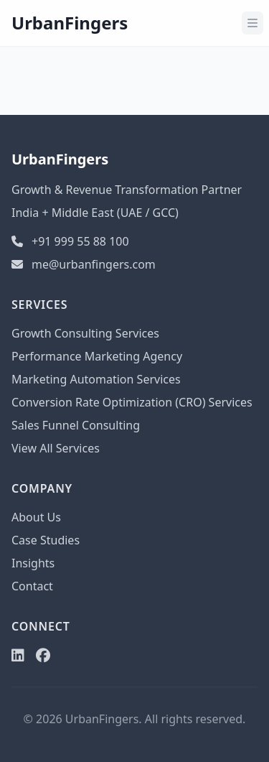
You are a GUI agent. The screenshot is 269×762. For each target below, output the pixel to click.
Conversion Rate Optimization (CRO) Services (132, 402)
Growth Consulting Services (85, 333)
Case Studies (45, 540)
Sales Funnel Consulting (75, 425)
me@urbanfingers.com (83, 264)
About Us (36, 517)
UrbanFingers (69, 22)
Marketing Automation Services (96, 379)
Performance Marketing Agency (96, 356)
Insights (33, 563)
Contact (32, 586)
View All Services (55, 448)
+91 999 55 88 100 (70, 241)
